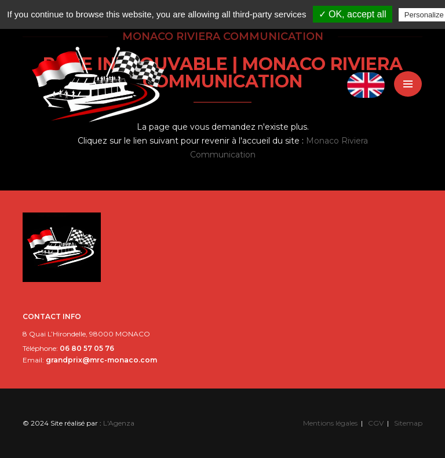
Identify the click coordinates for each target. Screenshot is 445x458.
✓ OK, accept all (352, 14)
